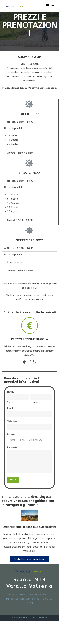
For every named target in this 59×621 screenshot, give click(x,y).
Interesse (13, 434)
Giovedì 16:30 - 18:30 (20, 152)
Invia (13, 480)
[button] (29, 559)
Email (11, 408)
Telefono (13, 421)
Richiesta (13, 447)
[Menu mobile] (51, 6)
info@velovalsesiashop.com (22, 598)
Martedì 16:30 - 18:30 (20, 121)
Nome (11, 391)
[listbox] (29, 440)
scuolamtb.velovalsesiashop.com (28, 594)
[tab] (29, 122)
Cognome (35, 402)
